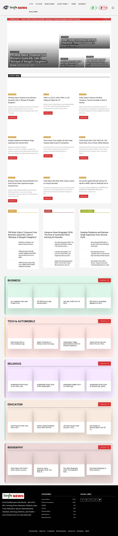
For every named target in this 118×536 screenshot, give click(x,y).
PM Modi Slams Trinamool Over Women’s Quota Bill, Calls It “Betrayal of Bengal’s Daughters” (22, 100)
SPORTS (48, 211)
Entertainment (12, 137)
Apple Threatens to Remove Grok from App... (46, 343)
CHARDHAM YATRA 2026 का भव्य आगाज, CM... (19, 385)
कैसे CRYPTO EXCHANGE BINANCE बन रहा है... (98, 302)
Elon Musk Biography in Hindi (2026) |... (98, 469)
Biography (46, 177)
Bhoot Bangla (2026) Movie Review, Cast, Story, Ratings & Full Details (100, 244)
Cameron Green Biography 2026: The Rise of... (44, 470)
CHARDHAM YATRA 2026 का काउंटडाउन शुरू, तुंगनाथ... (98, 385)
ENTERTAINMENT (87, 211)
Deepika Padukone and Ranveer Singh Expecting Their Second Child (94, 234)
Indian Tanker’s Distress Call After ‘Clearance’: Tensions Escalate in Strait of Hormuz (50, 19)
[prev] (105, 19)
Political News (15, 51)
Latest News (65, 37)
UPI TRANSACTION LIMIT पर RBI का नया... (19, 302)
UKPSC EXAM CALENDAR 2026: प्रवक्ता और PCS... (45, 426)
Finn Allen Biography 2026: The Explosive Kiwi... (70, 470)
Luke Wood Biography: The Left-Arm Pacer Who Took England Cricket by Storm (63, 253)
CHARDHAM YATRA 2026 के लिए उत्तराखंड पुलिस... (45, 385)
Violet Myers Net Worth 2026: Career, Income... (19, 469)
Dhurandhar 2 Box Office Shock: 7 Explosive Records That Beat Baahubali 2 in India (100, 263)
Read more (13, 117)
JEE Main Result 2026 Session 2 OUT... (71, 426)
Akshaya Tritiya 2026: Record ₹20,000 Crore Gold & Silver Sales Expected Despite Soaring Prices (23, 183)
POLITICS (12, 211)
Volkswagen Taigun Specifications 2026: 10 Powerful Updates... (71, 344)
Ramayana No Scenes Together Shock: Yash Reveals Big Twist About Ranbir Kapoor (100, 253)
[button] (113, 8)
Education (82, 137)
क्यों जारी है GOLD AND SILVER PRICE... (44, 302)
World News (83, 177)
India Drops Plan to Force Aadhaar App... (18, 343)
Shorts (103, 8)
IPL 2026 (46, 94)
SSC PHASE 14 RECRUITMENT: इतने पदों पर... (97, 427)
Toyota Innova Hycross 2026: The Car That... (98, 343)
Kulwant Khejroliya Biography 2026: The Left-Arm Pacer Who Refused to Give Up (63, 263)
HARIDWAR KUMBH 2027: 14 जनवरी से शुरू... (72, 385)
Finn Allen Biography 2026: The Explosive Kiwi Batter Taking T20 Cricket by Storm (64, 244)
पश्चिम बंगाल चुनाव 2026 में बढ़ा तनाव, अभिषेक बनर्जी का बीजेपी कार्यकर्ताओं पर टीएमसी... (27, 264)
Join (94, 8)
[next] (108, 19)
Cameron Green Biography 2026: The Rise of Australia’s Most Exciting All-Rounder (58, 234)
